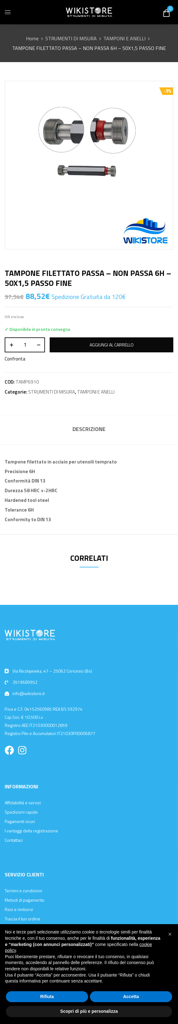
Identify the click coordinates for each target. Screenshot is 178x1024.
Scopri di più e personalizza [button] (89, 1011)
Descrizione (89, 429)
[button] (170, 934)
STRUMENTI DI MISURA (71, 38)
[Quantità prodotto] (24, 345)
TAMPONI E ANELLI (124, 38)
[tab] (89, 430)
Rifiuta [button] (47, 996)
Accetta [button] (131, 996)
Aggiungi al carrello (112, 344)
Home (32, 38)
